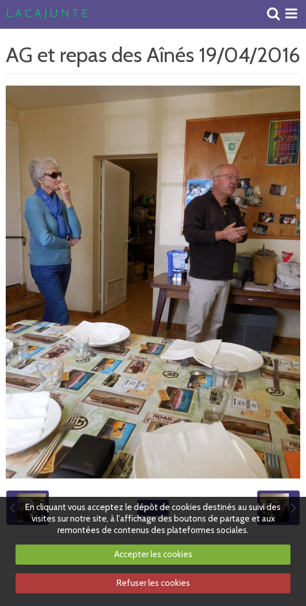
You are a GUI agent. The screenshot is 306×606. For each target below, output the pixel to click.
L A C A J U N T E (47, 13)
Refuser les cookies (153, 583)
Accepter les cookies (153, 554)
